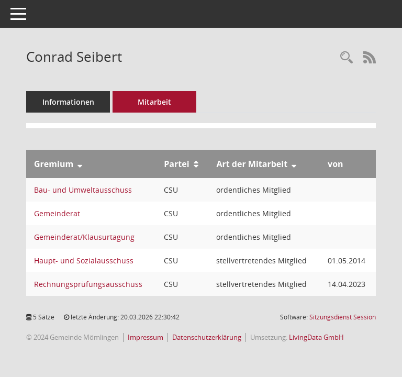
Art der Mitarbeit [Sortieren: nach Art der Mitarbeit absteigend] (251, 164)
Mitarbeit (154, 102)
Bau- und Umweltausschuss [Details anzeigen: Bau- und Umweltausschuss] (83, 190)
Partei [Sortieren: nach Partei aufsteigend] (176, 164)
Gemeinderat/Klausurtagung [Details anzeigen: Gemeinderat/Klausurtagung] (84, 237)
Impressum (145, 337)
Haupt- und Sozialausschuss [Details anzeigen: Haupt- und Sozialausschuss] (83, 260)
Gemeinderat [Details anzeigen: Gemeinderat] (57, 213)
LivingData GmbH (316, 337)
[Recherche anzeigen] (346, 57)
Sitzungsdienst (342, 317)
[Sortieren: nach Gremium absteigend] (79, 164)
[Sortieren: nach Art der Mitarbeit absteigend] (294, 164)
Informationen (68, 102)
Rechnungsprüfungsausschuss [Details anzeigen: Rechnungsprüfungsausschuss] (88, 284)
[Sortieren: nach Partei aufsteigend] (196, 164)
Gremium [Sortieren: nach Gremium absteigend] (53, 164)
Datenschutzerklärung (206, 337)
